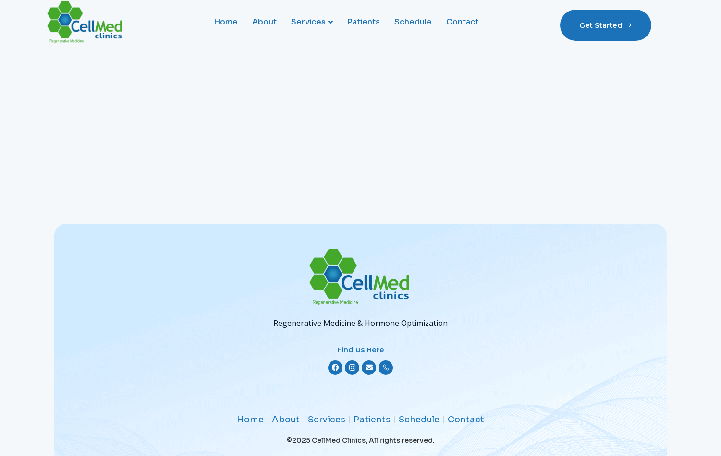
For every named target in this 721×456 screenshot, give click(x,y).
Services (312, 22)
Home (226, 22)
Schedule (413, 22)
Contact (462, 22)
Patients (363, 22)
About (264, 22)
